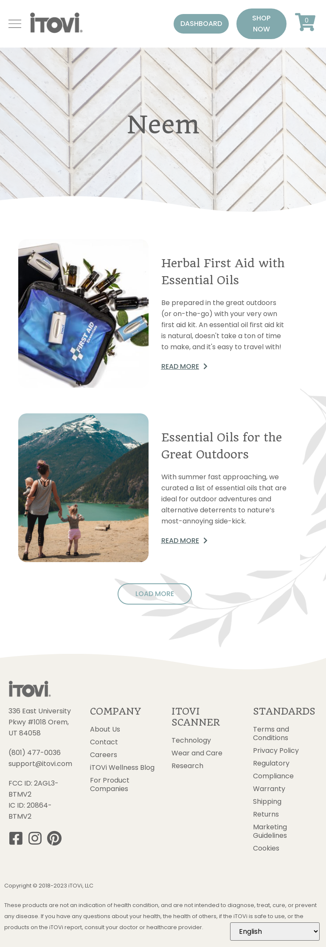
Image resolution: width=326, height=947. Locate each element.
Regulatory (271, 763)
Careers (103, 755)
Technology (191, 740)
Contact (104, 742)
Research (187, 766)
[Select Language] (275, 931)
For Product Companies (109, 784)
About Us (105, 729)
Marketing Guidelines (270, 831)
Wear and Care (196, 753)
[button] (201, 24)
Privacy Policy (276, 750)
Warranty (269, 789)
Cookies (266, 848)
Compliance (273, 776)
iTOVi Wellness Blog (122, 767)
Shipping (267, 801)
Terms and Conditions (271, 733)
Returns (266, 814)
